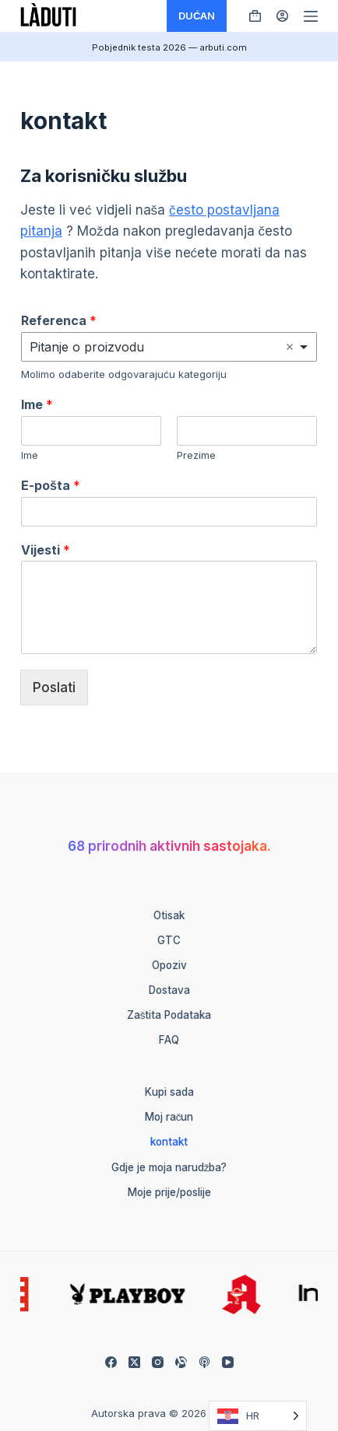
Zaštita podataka (169, 1015)
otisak (169, 915)
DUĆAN (196, 15)
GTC (169, 940)
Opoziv (169, 965)
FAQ (169, 1040)
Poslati (54, 687)
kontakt (169, 1141)
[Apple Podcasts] (204, 1362)
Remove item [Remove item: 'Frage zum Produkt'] (290, 347)
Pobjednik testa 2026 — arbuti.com (169, 47)
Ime (37, 404)
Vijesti (45, 550)
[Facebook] (111, 1362)
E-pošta (50, 485)
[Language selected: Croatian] (258, 1416)
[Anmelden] (282, 16)
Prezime (196, 455)
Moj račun (169, 1117)
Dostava (169, 990)
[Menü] (311, 16)
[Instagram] (158, 1362)
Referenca (59, 320)
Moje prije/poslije (169, 1192)
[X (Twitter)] (134, 1362)
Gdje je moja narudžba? (169, 1167)
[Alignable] (181, 1362)
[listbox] (169, 347)
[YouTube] (228, 1362)
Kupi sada (169, 1092)
